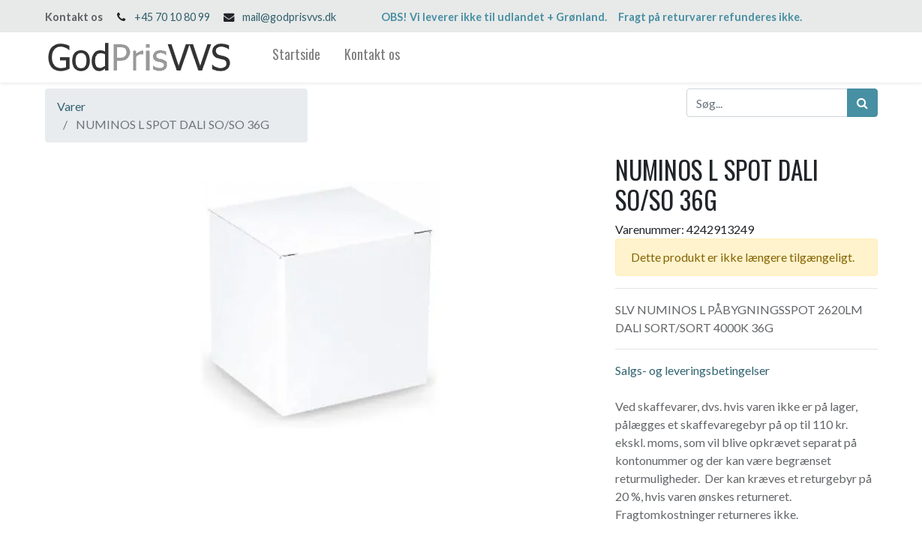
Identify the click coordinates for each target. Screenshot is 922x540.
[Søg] (862, 102)
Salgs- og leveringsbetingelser (692, 370)
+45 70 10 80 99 (172, 16)
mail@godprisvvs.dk (289, 16)
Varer (71, 106)
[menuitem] (296, 57)
